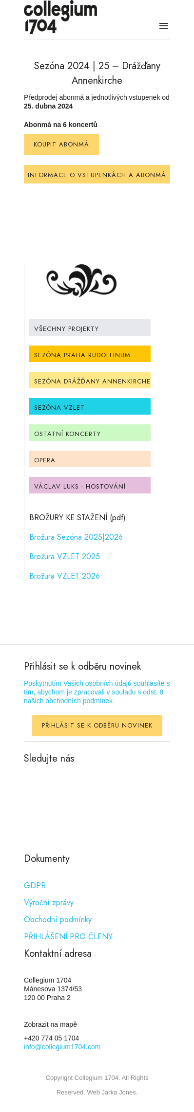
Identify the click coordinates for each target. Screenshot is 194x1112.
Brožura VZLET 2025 (64, 556)
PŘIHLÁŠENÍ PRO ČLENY (68, 936)
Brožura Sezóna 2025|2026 (76, 537)
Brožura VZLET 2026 (64, 576)
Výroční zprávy (49, 902)
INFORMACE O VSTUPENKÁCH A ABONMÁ (97, 175)
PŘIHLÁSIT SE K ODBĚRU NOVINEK (97, 725)
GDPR (35, 885)
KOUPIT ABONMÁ (61, 144)
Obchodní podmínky (58, 919)
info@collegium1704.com (62, 1047)
